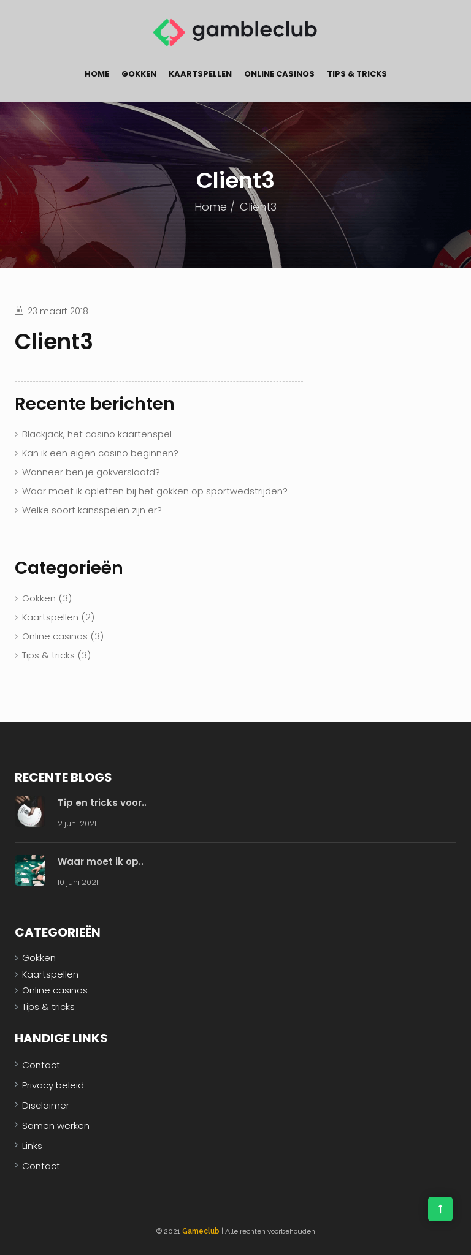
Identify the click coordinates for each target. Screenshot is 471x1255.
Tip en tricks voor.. (102, 802)
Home (97, 74)
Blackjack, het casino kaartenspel (97, 434)
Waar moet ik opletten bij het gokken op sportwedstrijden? (155, 490)
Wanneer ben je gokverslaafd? (91, 471)
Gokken (138, 74)
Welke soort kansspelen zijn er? (92, 509)
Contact (41, 1064)
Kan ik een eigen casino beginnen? (100, 453)
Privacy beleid (53, 1085)
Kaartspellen (200, 74)
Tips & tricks (357, 74)
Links (32, 1145)
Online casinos (279, 74)
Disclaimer (45, 1105)
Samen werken (56, 1125)
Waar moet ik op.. (101, 861)
